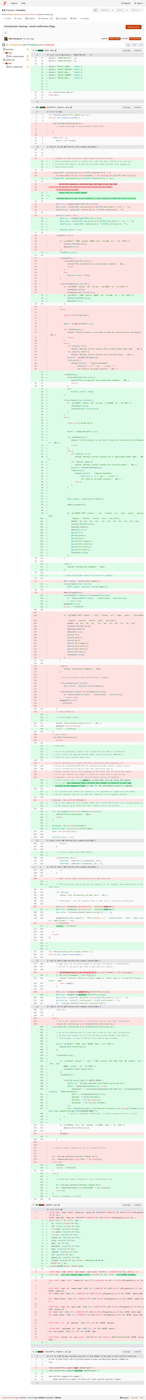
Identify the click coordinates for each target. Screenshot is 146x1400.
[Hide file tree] (3, 45)
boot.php (49, 50)
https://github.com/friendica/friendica (23, 14)
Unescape (126, 50)
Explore (14, 3)
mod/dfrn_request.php (58, 107)
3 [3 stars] (127, 10)
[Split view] (134, 45)
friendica (10, 10)
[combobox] (128, 45)
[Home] (5, 3)
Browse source (133, 27)
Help (23, 3)
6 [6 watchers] (112, 10)
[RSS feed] (96, 10)
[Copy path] (55, 50)
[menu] (141, 45)
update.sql (51, 1205)
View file (138, 50)
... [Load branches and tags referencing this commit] (5, 33)
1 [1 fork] (141, 10)
